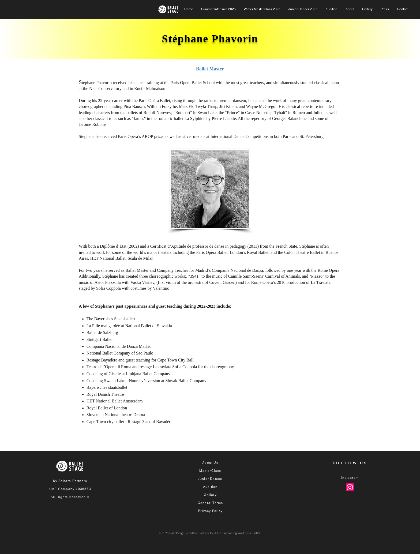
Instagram (350, 478)
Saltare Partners (72, 481)
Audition (210, 487)
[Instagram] (350, 487)
